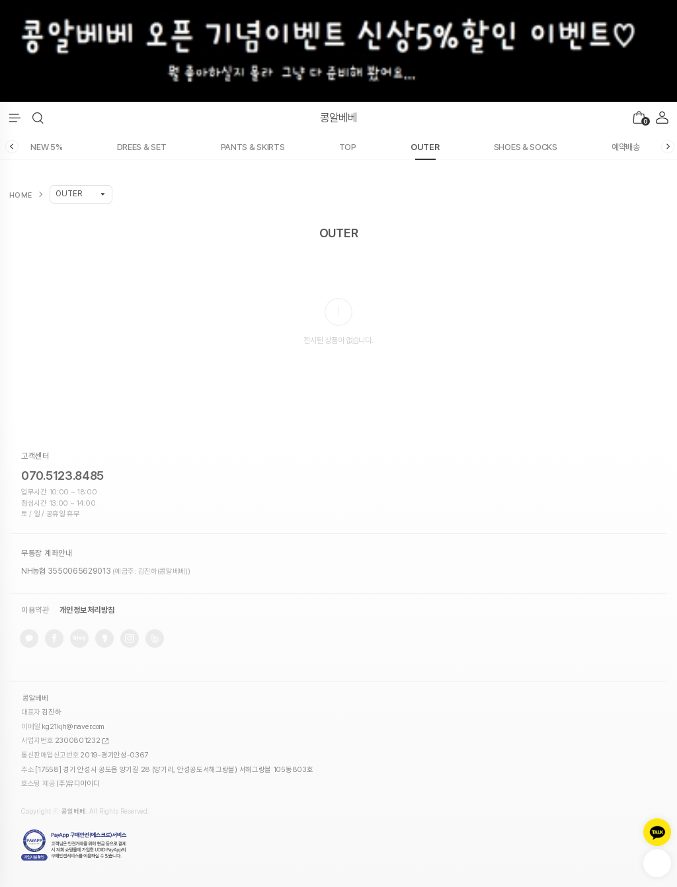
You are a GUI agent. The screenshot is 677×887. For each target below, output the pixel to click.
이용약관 (35, 610)
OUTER (425, 147)
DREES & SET (142, 147)
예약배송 (626, 147)
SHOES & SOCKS (525, 147)
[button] (38, 118)
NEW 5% (46, 147)
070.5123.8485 (62, 475)
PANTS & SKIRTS (253, 147)
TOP (347, 147)
